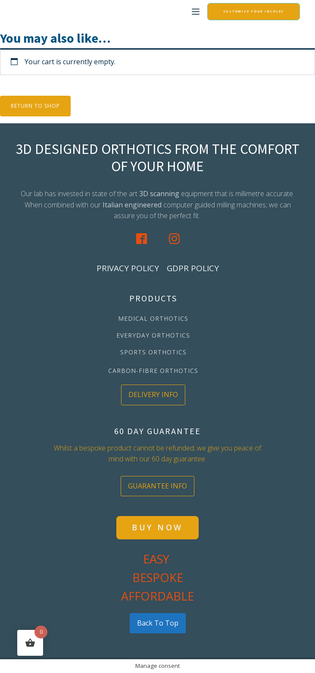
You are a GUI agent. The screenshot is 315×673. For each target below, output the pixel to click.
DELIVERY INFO (153, 394)
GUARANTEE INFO (157, 486)
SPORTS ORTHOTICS (153, 352)
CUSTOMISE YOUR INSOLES (253, 11)
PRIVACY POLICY (128, 268)
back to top (157, 623)
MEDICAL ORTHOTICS (153, 318)
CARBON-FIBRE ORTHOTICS (153, 370)
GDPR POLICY (193, 268)
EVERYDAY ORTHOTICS (153, 335)
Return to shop (35, 106)
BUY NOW (157, 527)
